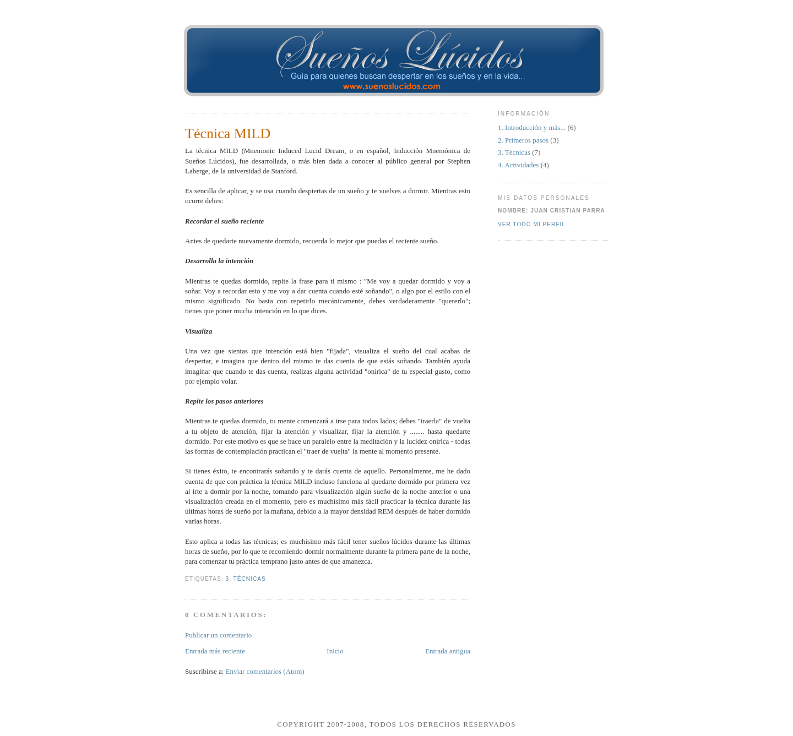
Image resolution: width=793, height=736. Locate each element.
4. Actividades (519, 165)
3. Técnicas (245, 579)
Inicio (335, 651)
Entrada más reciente (215, 651)
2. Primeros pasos (524, 140)
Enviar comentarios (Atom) (265, 671)
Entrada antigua (447, 651)
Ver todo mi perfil (532, 224)
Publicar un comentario (218, 635)
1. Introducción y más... (532, 127)
